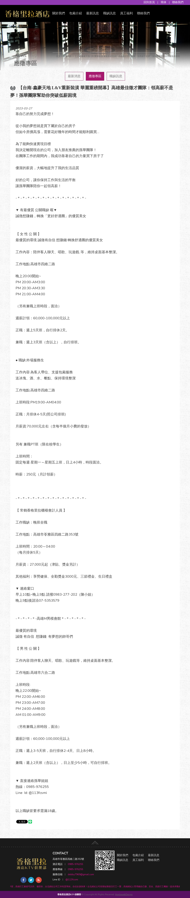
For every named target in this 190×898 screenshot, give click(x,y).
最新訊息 (92, 13)
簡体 (163, 2)
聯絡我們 (177, 2)
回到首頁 (149, 2)
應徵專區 (95, 76)
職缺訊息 (109, 13)
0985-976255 (75, 864)
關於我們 (58, 13)
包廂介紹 (75, 13)
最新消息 (74, 76)
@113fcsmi (72, 879)
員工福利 (126, 13)
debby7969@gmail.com (81, 874)
